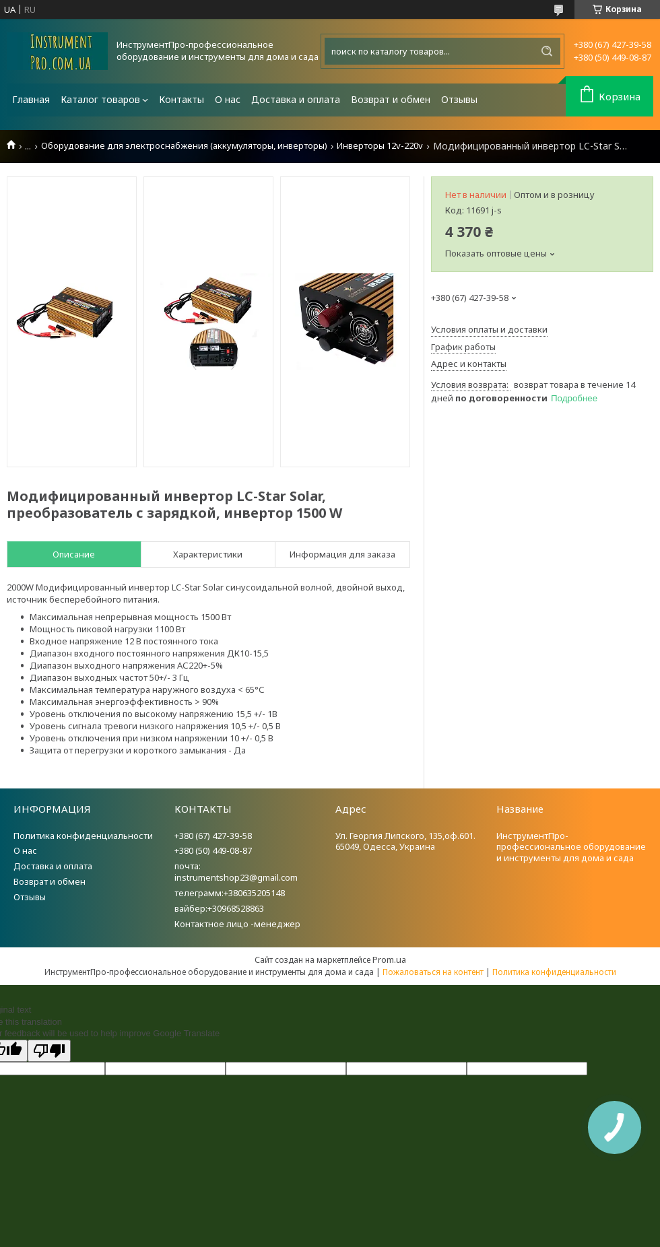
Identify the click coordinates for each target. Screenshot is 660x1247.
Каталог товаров (100, 99)
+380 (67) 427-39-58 (213, 836)
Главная (31, 99)
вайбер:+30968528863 (219, 908)
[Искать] (546, 51)
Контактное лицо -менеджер (237, 924)
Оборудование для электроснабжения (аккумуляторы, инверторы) (184, 145)
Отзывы (459, 99)
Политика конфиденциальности (83, 836)
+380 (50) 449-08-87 (213, 850)
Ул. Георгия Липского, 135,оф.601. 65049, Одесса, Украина (405, 841)
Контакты (181, 99)
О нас (227, 99)
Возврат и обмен (390, 99)
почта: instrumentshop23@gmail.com (236, 871)
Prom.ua (389, 959)
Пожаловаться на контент (433, 972)
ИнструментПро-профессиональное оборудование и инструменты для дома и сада (571, 847)
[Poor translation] (49, 1051)
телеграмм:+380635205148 (229, 893)
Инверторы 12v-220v (380, 145)
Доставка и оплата (295, 99)
